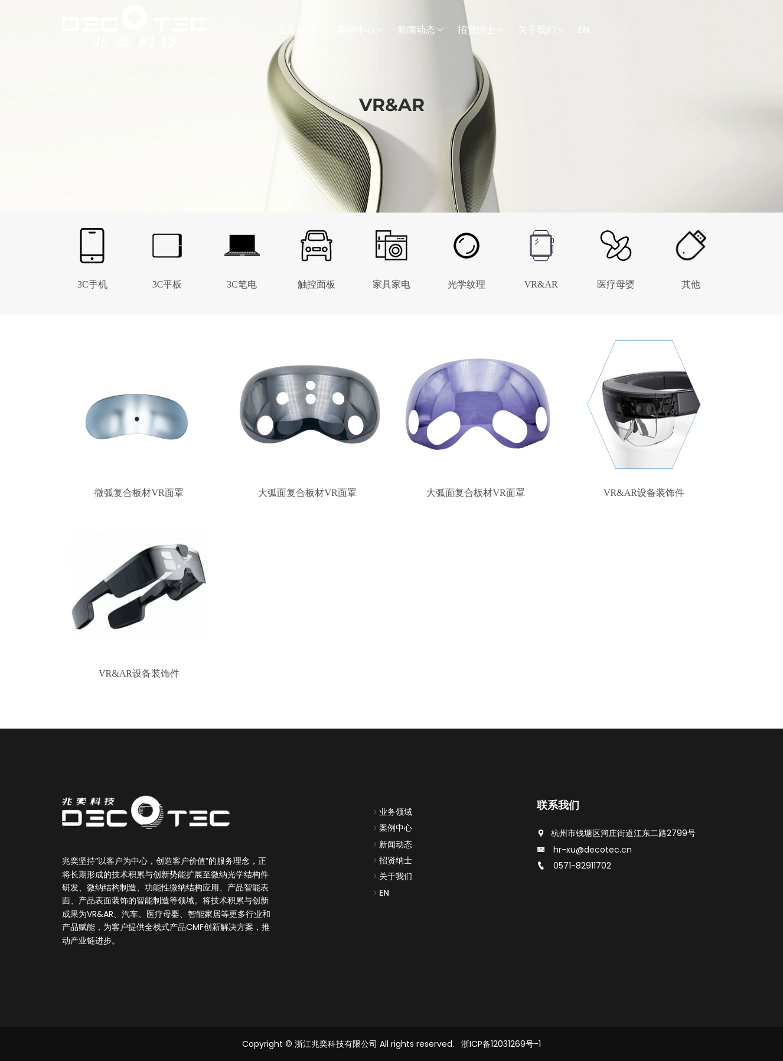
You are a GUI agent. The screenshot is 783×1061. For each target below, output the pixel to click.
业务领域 (300, 30)
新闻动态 (421, 30)
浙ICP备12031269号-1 (501, 1044)
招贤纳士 (481, 30)
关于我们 (541, 30)
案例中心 (360, 30)
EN (583, 30)
